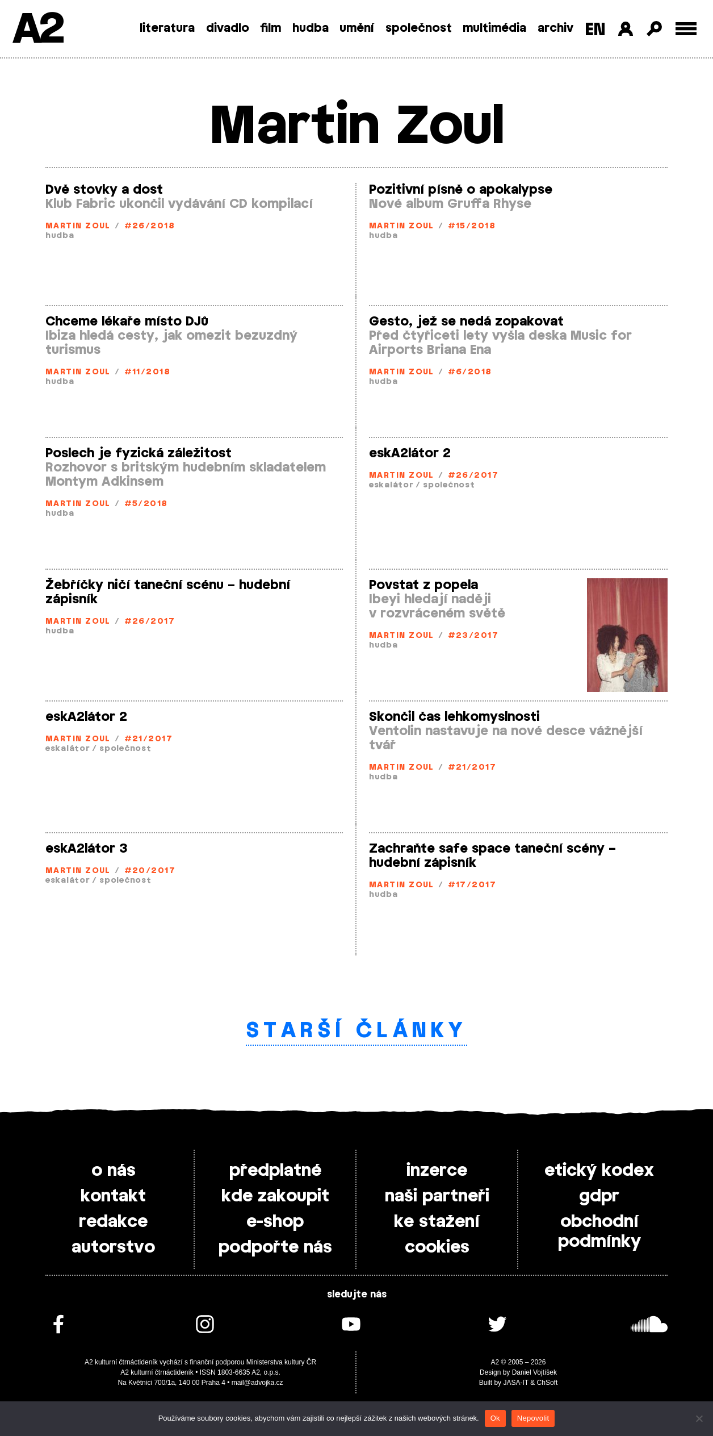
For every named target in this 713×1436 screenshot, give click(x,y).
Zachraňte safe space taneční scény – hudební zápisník (492, 856)
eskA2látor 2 (410, 453)
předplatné (275, 1171)
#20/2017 (150, 871)
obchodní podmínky (599, 1232)
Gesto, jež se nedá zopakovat (466, 321)
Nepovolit (533, 1418)
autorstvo (113, 1247)
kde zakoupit (275, 1196)
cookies (437, 1247)
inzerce (436, 1171)
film (270, 28)
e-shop (275, 1222)
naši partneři (437, 1196)
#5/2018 (146, 504)
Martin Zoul (78, 226)
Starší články (357, 1031)
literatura (167, 28)
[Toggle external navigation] (686, 28)
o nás (113, 1171)
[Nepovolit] (698, 1418)
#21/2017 (148, 739)
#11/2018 (147, 372)
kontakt (113, 1196)
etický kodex (599, 1171)
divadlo (227, 28)
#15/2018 (472, 226)
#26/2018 (149, 226)
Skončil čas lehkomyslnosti (454, 717)
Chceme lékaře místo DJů (126, 321)
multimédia (494, 28)
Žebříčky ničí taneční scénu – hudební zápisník (167, 592)
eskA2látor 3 (86, 849)
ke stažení (437, 1222)
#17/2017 (472, 885)
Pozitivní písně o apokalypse (460, 190)
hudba (310, 28)
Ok (495, 1418)
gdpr (599, 1196)
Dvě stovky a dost (104, 190)
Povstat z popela (423, 585)
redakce (113, 1222)
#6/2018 (470, 372)
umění (356, 28)
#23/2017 (473, 636)
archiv (555, 28)
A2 (37, 30)
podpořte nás (275, 1247)
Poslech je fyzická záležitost (138, 453)
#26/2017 (473, 476)
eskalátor (391, 485)
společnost (418, 28)
